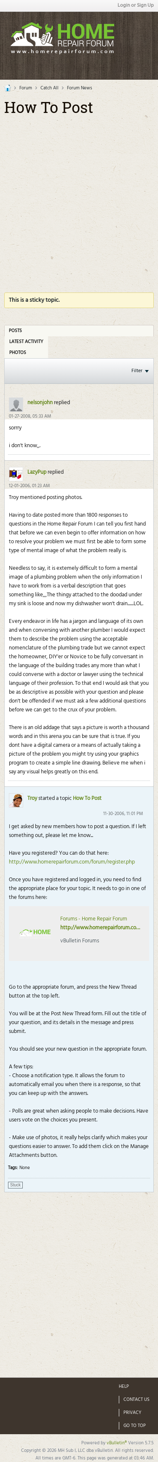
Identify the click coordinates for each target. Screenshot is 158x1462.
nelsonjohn (40, 402)
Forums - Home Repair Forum (93, 919)
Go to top (134, 1426)
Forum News (79, 88)
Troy (32, 798)
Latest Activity (26, 342)
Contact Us (136, 1399)
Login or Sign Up (136, 5)
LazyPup (36, 472)
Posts (15, 331)
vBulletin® (117, 1443)
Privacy (132, 1412)
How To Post (87, 798)
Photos (17, 353)
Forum (25, 88)
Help (124, 1386)
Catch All (49, 88)
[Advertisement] (79, 200)
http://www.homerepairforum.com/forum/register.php (72, 862)
